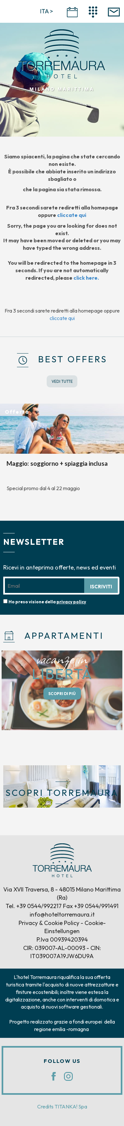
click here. (86, 278)
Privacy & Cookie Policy (49, 923)
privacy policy (71, 601)
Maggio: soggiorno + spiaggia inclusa (57, 463)
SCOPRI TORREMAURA (62, 792)
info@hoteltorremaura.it (62, 914)
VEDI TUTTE (62, 381)
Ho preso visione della (47, 601)
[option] (62, 451)
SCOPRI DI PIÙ (62, 693)
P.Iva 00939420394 (62, 939)
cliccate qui (71, 215)
